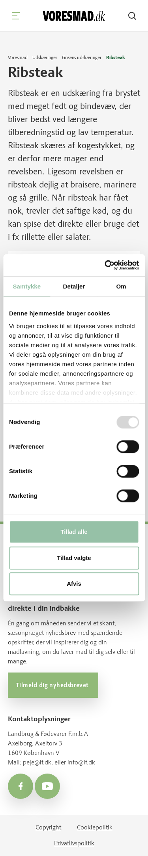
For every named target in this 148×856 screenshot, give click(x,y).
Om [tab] (121, 286)
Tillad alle (73, 532)
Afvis (74, 584)
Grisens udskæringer (81, 57)
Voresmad (18, 57)
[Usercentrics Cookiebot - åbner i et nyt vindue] (105, 265)
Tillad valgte (74, 557)
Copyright (48, 827)
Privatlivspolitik (74, 843)
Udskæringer (44, 57)
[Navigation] (16, 16)
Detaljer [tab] (74, 286)
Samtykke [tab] (27, 286)
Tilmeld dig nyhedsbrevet (53, 685)
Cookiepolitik (94, 827)
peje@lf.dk (37, 762)
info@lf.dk (81, 762)
